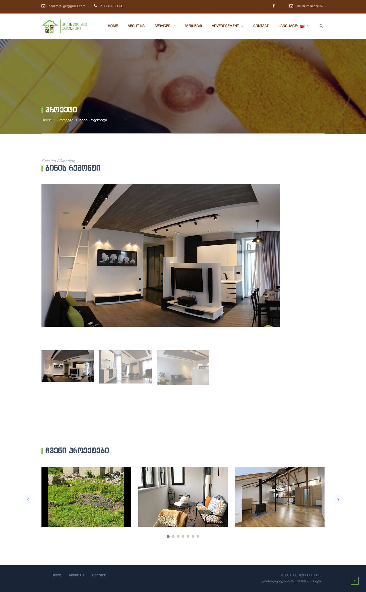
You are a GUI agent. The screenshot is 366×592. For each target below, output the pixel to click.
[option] (183, 255)
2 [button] (173, 536)
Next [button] (338, 500)
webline (299, 581)
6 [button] (192, 536)
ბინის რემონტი (93, 120)
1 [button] (168, 536)
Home (46, 120)
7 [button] (197, 536)
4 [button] (183, 536)
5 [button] (187, 536)
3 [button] (178, 536)
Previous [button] (28, 500)
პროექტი (65, 120)
